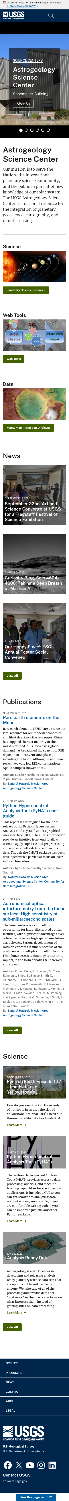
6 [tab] (48, 130)
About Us (23, 103)
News (10, 1382)
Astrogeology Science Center (23, 788)
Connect (13, 1391)
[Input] (42, 15)
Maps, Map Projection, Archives (28, 428)
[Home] (13, 18)
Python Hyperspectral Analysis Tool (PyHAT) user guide (30, 811)
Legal (10, 1410)
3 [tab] (31, 130)
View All (12, 676)
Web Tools (14, 359)
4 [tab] (37, 130)
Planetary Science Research (26, 290)
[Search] (51, 15)
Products (14, 1373)
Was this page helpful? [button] (36, 1497)
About (11, 1401)
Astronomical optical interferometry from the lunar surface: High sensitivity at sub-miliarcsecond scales (34, 911)
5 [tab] (42, 130)
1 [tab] (21, 130)
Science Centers (28, 60)
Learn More (14, 1125)
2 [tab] (26, 130)
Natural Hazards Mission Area (28, 783)
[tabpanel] (34, 80)
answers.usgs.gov (15, 1481)
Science (12, 1363)
